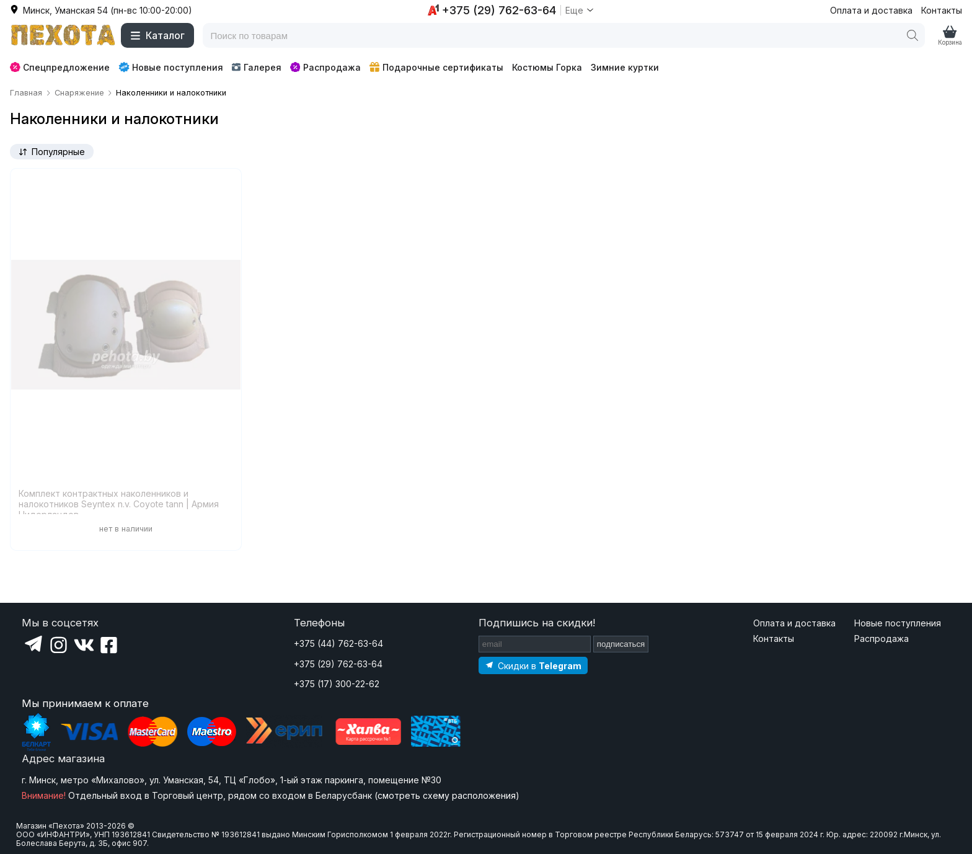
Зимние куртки (625, 67)
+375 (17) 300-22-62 (336, 683)
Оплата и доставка (871, 10)
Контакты (941, 10)
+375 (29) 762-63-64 (338, 664)
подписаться (621, 644)
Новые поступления (170, 67)
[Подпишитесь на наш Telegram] (533, 665)
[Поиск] (912, 35)
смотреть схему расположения (447, 795)
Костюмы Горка (547, 67)
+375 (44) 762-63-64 (338, 643)
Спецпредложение (60, 67)
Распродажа (325, 67)
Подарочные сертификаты (436, 67)
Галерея (256, 67)
